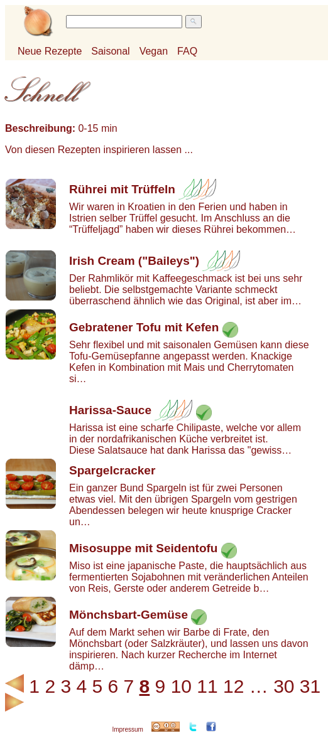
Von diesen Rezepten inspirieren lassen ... (99, 149)
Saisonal (110, 51)
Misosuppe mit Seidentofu (143, 548)
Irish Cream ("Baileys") (134, 260)
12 (233, 686)
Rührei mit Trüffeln (122, 189)
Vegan (153, 51)
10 (181, 686)
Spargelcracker (112, 470)
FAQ (187, 51)
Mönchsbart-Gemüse (128, 614)
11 (207, 686)
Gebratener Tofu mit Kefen (144, 327)
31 (310, 686)
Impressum (127, 729)
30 (283, 686)
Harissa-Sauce (110, 410)
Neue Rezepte (50, 51)
